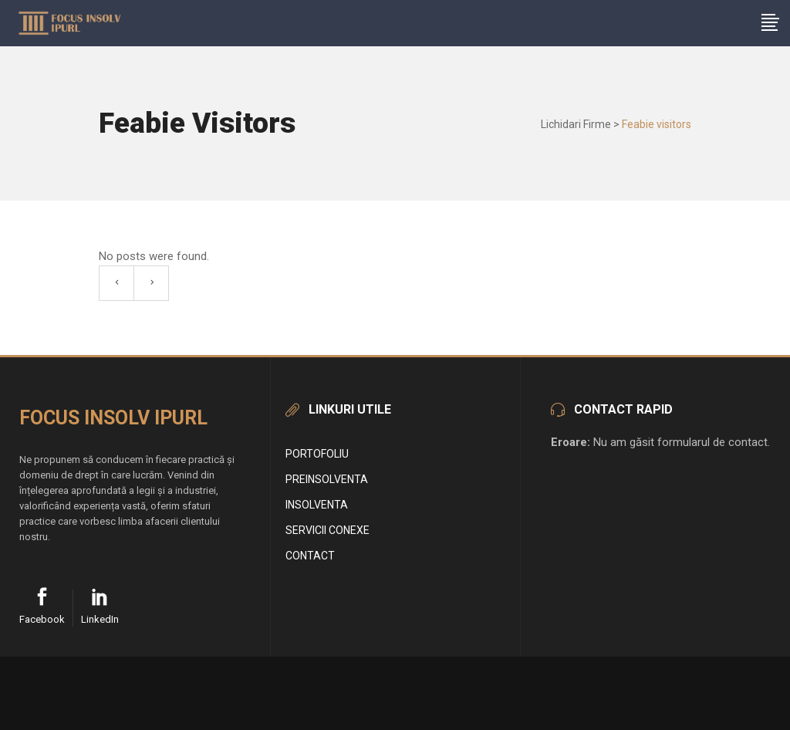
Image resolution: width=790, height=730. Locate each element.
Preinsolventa (326, 479)
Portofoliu (317, 454)
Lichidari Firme (576, 124)
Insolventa (316, 504)
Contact (310, 555)
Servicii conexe (327, 530)
